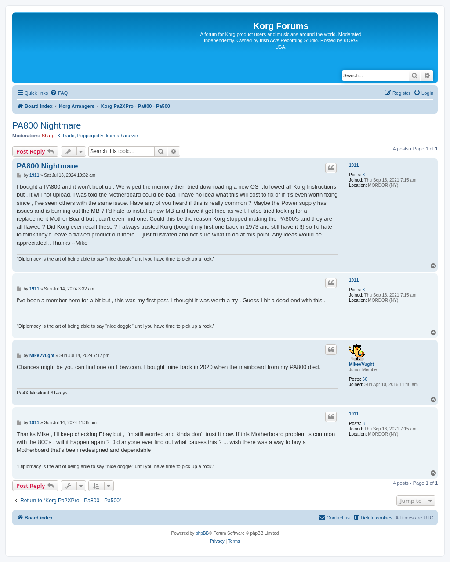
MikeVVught (361, 364)
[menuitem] (59, 93)
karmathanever (122, 135)
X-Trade (65, 135)
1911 (354, 165)
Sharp (48, 135)
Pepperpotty (90, 135)
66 (365, 379)
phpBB (202, 533)
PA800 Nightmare (46, 125)
